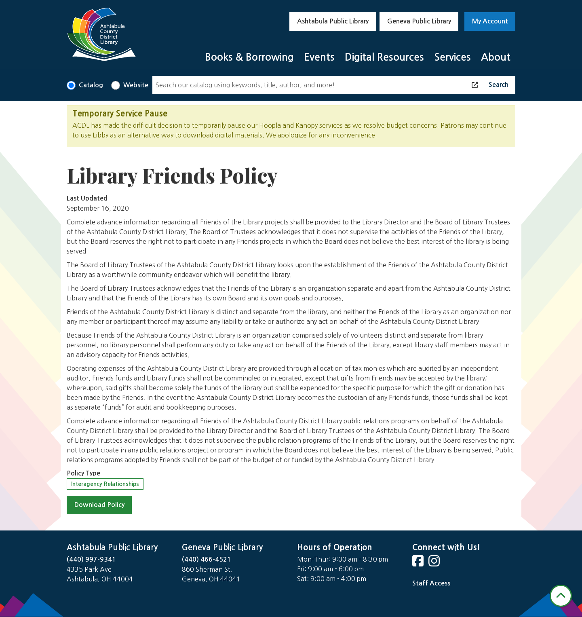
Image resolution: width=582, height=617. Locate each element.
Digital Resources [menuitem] (384, 57)
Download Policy (99, 505)
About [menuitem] (495, 57)
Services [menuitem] (452, 57)
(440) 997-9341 (91, 559)
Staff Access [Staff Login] (431, 583)
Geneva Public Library (419, 21)
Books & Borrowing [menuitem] (249, 57)
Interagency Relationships (105, 484)
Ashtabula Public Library (333, 21)
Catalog (91, 85)
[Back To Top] (561, 596)
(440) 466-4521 (206, 559)
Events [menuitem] (319, 57)
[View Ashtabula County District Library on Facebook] (418, 563)
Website (135, 85)
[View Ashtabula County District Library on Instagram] (434, 563)
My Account (490, 21)
